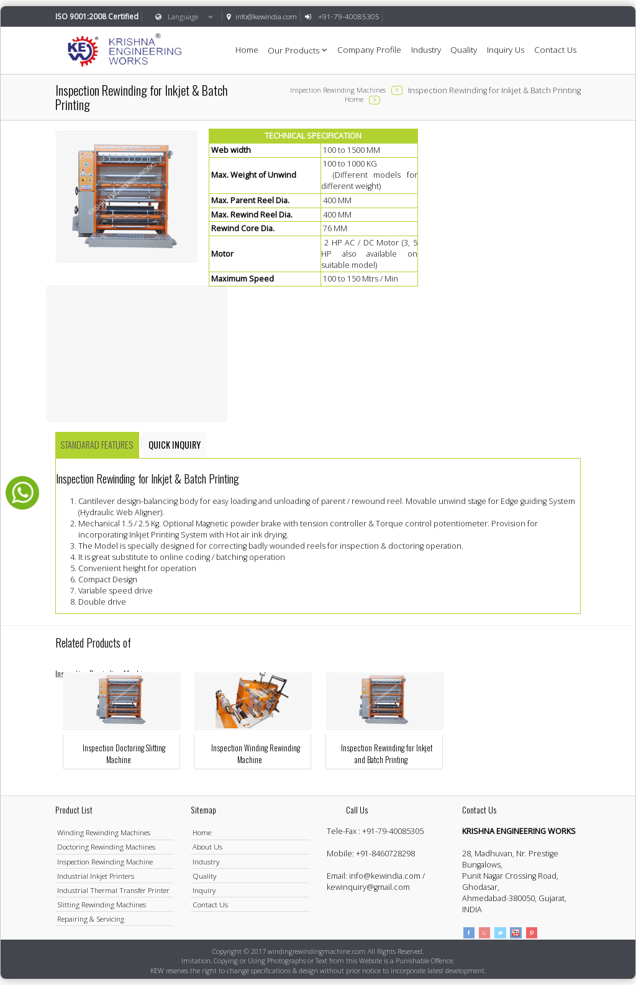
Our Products (297, 49)
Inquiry (204, 890)
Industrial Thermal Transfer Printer (113, 890)
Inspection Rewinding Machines (338, 89)
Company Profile (369, 49)
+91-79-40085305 (393, 831)
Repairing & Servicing (90, 918)
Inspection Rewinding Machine (105, 861)
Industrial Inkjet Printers (95, 876)
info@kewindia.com (266, 16)
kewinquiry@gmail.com (368, 887)
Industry (426, 49)
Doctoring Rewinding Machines (106, 846)
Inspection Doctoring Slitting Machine (124, 754)
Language (184, 16)
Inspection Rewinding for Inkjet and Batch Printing (386, 754)
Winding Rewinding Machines (103, 832)
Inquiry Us (505, 49)
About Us (207, 846)
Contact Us (555, 49)
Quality (463, 49)
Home (246, 49)
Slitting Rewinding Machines (101, 904)
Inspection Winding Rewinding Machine (255, 754)
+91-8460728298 (385, 853)
